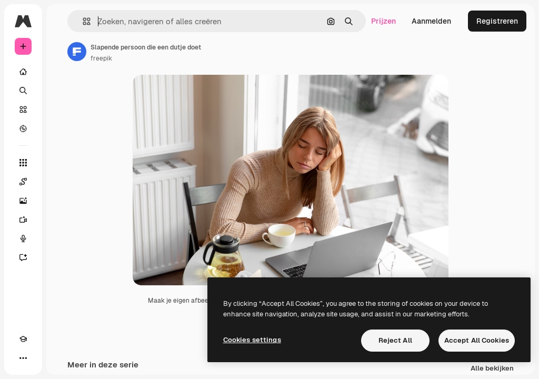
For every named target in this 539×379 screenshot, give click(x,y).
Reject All (395, 340)
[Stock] (23, 109)
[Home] (23, 71)
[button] (82, 21)
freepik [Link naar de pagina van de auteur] (101, 58)
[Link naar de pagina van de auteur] (76, 51)
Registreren (497, 21)
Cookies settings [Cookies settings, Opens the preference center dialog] (252, 339)
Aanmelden (431, 21)
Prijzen (383, 21)
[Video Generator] (23, 219)
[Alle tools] (23, 162)
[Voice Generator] (23, 238)
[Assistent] (23, 257)
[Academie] (23, 339)
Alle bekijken (492, 369)
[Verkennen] (23, 128)
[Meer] (23, 358)
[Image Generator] (23, 200)
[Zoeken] (23, 90)
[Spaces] (23, 181)
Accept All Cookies (476, 340)
